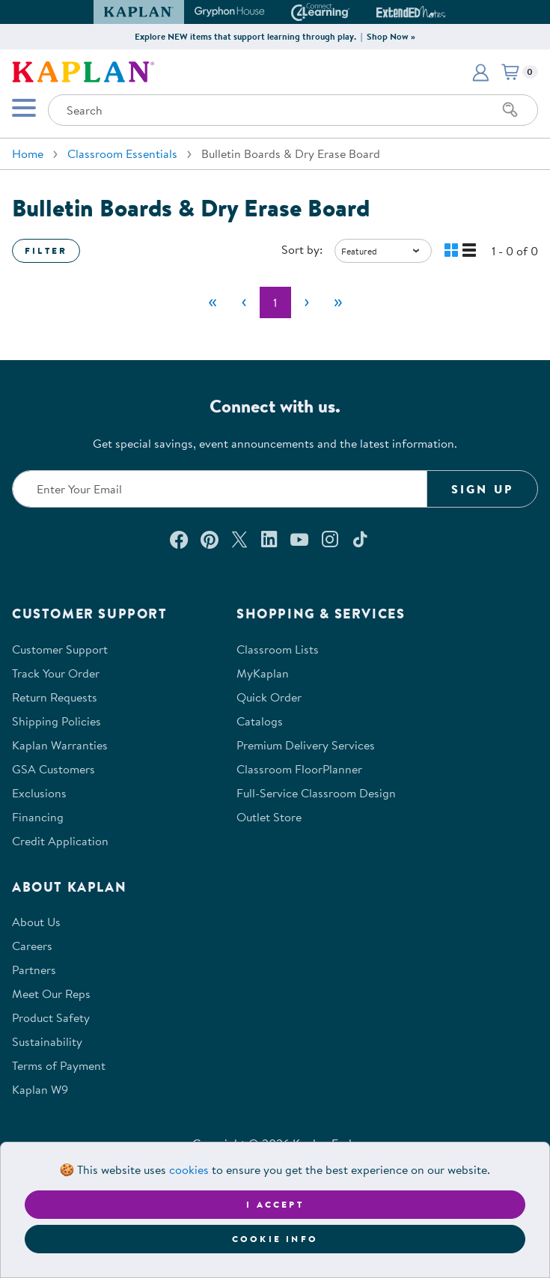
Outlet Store (269, 817)
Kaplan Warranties (60, 745)
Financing (38, 817)
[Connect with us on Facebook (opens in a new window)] (179, 539)
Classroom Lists (277, 649)
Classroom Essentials (122, 153)
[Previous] (244, 302)
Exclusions (39, 793)
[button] (480, 72)
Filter (46, 250)
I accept (275, 1204)
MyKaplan (262, 673)
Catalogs (259, 721)
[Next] (307, 302)
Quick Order (269, 697)
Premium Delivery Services (305, 745)
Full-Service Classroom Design (316, 793)
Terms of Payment (59, 1065)
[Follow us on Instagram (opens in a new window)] (330, 539)
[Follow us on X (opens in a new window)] (239, 539)
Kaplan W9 (40, 1089)
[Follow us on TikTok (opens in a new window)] (360, 539)
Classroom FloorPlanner (299, 769)
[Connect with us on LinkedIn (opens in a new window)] (269, 539)
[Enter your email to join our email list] (219, 489)
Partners (34, 969)
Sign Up (482, 489)
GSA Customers (53, 769)
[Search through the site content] (293, 110)
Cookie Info (275, 1238)
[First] (212, 302)
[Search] (510, 110)
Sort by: (302, 249)
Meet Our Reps (51, 993)
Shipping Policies (56, 721)
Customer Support (60, 649)
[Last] (338, 302)
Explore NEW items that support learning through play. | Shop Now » (275, 36)
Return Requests (54, 697)
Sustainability (47, 1041)
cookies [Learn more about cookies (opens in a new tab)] (189, 1169)
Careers (32, 945)
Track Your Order (56, 673)
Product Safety (51, 1017)
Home (27, 153)
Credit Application (60, 841)
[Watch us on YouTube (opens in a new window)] (299, 539)
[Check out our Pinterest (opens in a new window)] (209, 539)
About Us (36, 921)
